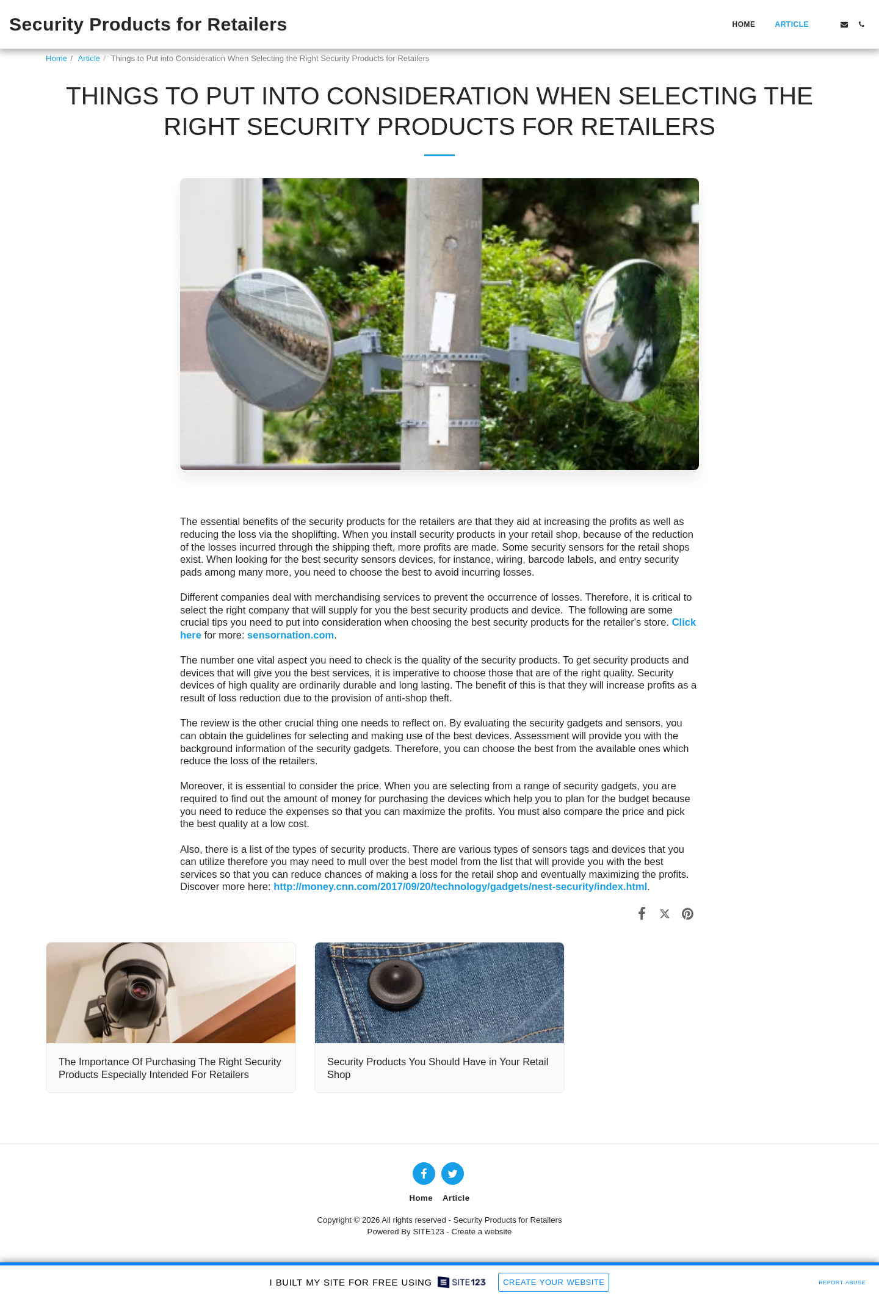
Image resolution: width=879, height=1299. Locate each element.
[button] (827, 24)
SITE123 (428, 1231)
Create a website (481, 1231)
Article (89, 58)
